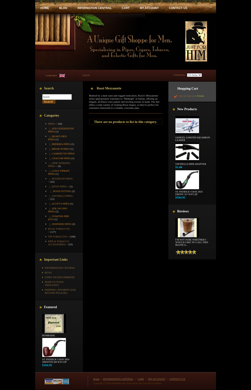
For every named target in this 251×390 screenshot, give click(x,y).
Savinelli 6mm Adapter (190, 163)
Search (49, 88)
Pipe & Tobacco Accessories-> (58, 243)
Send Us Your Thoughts (54, 283)
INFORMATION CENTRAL (94, 8)
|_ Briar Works (59, 148)
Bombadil (54, 334)
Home (96, 378)
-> (52, 123)
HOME (45, 8)
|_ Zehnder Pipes (60, 224)
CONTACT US (178, 8)
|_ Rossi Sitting (59, 191)
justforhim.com (118, 383)
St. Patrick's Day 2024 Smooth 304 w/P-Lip (55, 359)
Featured (50, 307)
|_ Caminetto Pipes (61, 153)
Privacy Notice (154, 383)
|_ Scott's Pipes (58, 203)
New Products (187, 109)
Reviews (183, 211)
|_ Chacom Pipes (59, 158)
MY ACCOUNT (149, 8)
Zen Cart (143, 383)
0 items (200, 95)
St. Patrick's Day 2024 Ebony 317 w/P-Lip (189, 192)
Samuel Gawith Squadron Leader (192, 137)
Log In (86, 75)
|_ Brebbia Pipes (59, 144)
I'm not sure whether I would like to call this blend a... (191, 241)
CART (126, 8)
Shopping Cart (187, 88)
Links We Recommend (60, 277)
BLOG (63, 8)
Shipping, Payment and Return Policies (60, 291)
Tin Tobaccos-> (58, 236)
